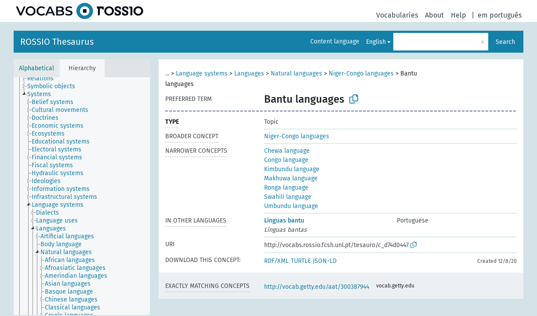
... (167, 73)
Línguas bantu (284, 220)
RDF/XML (276, 261)
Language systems (202, 73)
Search (505, 42)
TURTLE (301, 261)
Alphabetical (36, 68)
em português (500, 15)
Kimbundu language (291, 169)
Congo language (286, 160)
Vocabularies (397, 15)
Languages (249, 73)
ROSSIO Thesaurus (57, 41)
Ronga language (286, 187)
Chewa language (287, 150)
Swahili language (288, 197)
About (434, 15)
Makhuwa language (291, 178)
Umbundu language (291, 206)
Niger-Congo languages (361, 73)
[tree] (82, 196)
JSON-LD (325, 261)
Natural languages (296, 73)
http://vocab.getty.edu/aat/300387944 (316, 287)
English (376, 42)
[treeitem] (44, 79)
